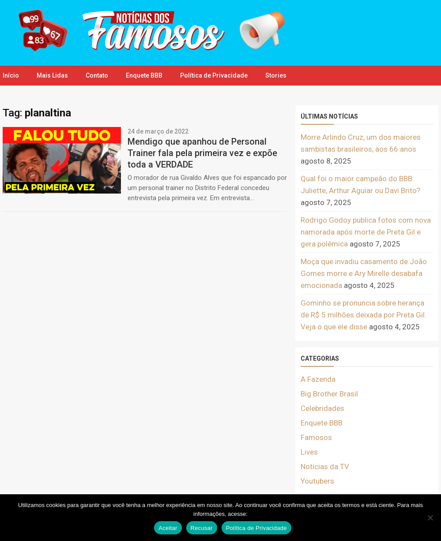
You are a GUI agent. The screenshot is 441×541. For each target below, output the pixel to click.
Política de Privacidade (214, 75)
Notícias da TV (325, 466)
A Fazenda (318, 379)
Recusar (202, 528)
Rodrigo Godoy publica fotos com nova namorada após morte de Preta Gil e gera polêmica (366, 232)
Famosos (316, 437)
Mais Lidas (52, 75)
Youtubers (317, 481)
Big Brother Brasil (329, 393)
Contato (97, 75)
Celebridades (322, 408)
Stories (275, 75)
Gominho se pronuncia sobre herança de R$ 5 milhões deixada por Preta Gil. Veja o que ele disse (363, 314)
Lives (309, 452)
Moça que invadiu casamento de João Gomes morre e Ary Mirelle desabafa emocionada (364, 273)
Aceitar (167, 528)
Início (11, 75)
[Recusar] (430, 517)
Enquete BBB (144, 75)
